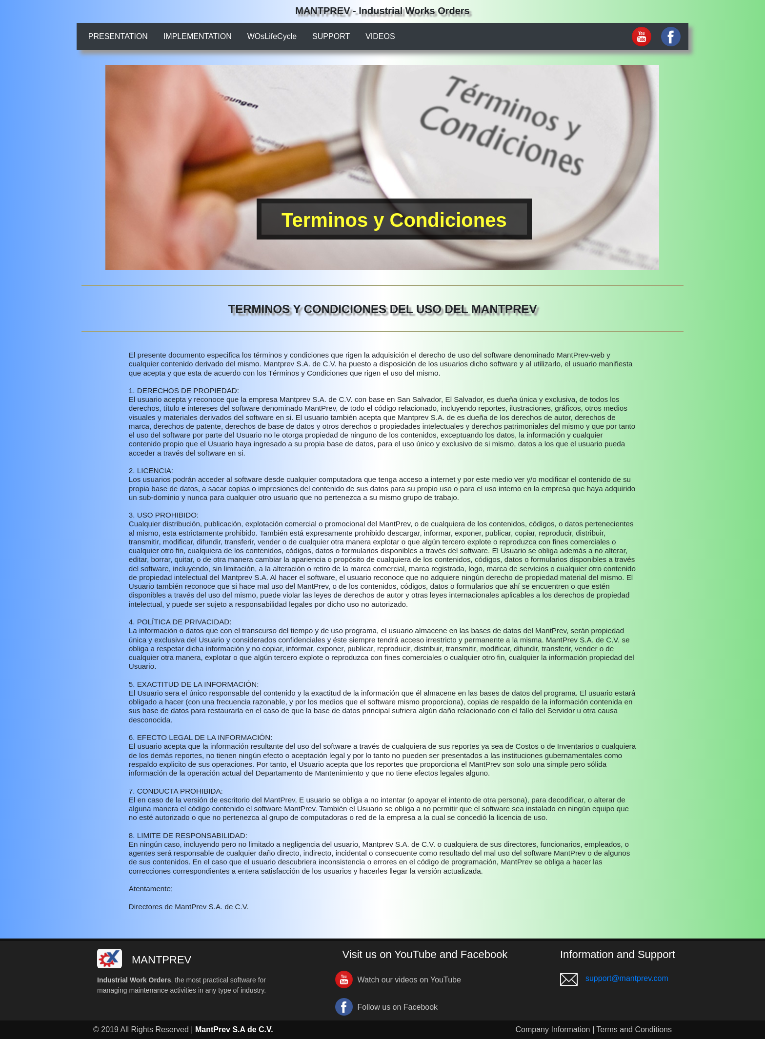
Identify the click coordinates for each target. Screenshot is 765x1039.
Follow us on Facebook (398, 1007)
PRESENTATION (118, 36)
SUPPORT (331, 36)
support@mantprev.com (626, 978)
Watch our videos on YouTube (409, 980)
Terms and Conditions (634, 1029)
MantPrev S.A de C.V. (234, 1029)
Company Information (553, 1029)
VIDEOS (380, 36)
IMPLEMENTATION (197, 36)
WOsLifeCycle (272, 36)
